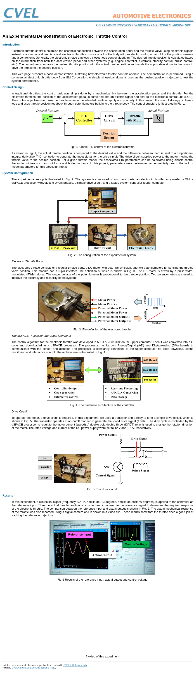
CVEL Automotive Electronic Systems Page (33, 667)
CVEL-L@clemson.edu (75, 665)
